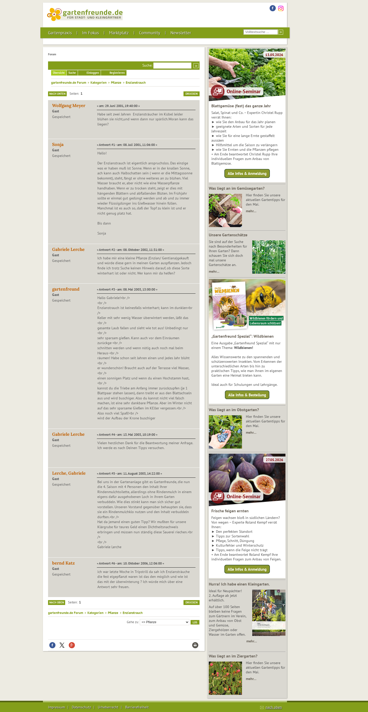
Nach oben (56, 602)
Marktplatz (119, 33)
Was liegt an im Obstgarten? (234, 409)
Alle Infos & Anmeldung (247, 173)
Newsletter (180, 33)
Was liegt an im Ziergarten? (233, 655)
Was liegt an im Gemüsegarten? (236, 188)
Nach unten (57, 93)
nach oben (274, 707)
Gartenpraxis (60, 33)
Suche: (147, 65)
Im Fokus (90, 33)
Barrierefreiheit (137, 707)
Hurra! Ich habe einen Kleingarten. (239, 584)
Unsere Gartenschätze (228, 234)
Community (149, 33)
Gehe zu (132, 622)
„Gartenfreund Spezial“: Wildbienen (242, 336)
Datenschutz (81, 707)
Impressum (56, 707)
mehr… (251, 211)
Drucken (192, 93)
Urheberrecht (108, 707)
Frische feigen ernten (230, 510)
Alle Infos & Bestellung (247, 394)
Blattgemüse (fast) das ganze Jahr (241, 105)
